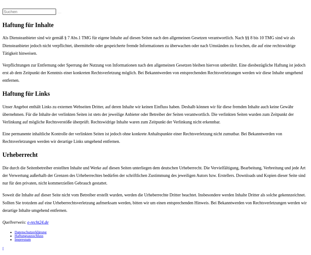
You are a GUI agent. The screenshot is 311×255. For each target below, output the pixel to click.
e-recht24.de (38, 222)
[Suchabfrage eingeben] (29, 12)
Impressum (23, 239)
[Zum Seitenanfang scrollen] (3, 248)
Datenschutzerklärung (30, 232)
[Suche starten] (59, 13)
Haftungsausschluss (29, 236)
